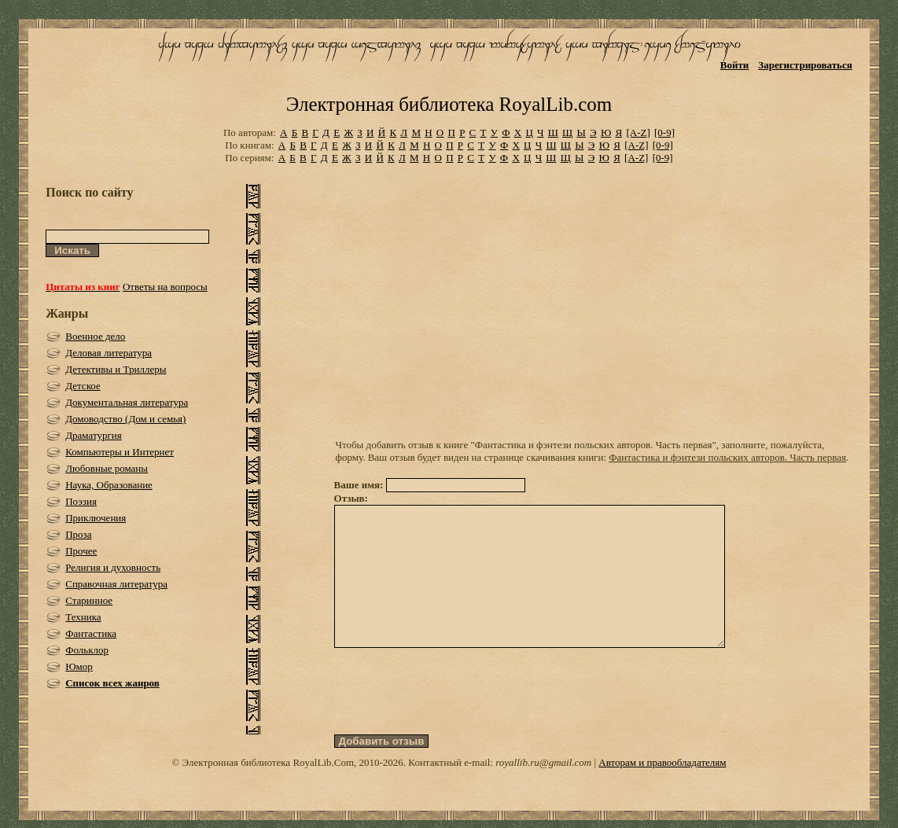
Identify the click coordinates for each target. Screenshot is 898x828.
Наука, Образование (109, 485)
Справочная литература (116, 584)
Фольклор (87, 650)
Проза (78, 534)
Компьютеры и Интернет (119, 452)
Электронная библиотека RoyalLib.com (449, 104)
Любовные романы (106, 468)
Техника (83, 617)
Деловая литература (108, 353)
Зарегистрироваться (805, 65)
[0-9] (664, 132)
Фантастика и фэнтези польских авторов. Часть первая (727, 457)
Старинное (88, 600)
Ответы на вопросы (165, 287)
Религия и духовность (112, 567)
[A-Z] (638, 132)
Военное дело (95, 336)
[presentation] (453, 719)
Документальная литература (126, 402)
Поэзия (81, 501)
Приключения (95, 518)
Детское (83, 386)
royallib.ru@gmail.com (543, 791)
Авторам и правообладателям (662, 791)
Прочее (81, 551)
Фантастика (90, 633)
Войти (734, 65)
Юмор (79, 666)
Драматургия (93, 435)
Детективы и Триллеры (115, 369)
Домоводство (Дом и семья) (125, 419)
